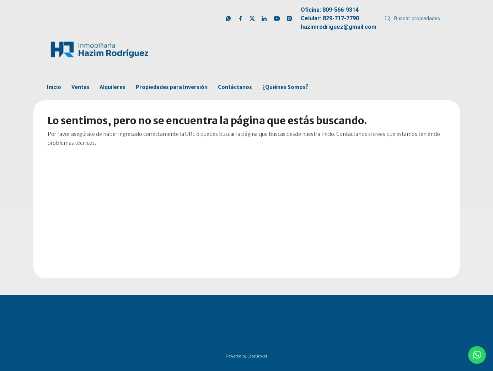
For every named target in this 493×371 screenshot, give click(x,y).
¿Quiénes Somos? (285, 87)
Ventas (80, 87)
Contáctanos (235, 87)
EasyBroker (257, 356)
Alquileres (112, 87)
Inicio (54, 87)
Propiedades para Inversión (172, 87)
